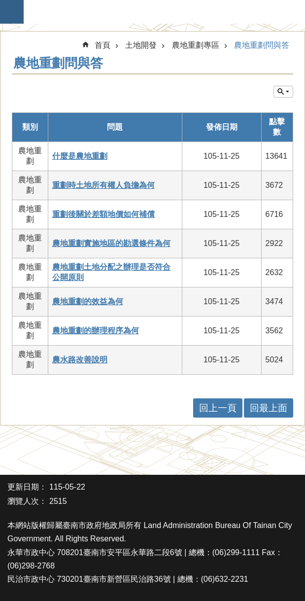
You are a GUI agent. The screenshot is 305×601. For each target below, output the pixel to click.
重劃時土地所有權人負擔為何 (103, 185)
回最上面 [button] (268, 408)
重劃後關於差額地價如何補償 (103, 214)
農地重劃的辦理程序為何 (95, 330)
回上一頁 (218, 408)
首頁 (102, 45)
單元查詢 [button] (283, 92)
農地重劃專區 (195, 45)
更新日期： (27, 487)
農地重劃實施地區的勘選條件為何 (111, 243)
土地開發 (141, 45)
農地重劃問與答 (261, 45)
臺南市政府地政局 (157, 12)
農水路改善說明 (79, 359)
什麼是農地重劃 (79, 156)
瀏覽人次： (27, 501)
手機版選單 (12, 12)
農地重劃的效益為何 (87, 301)
